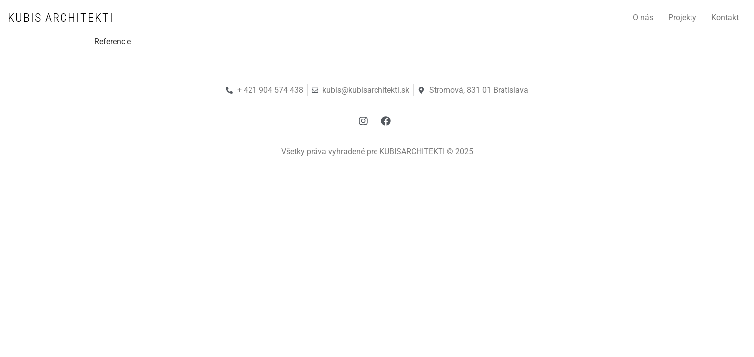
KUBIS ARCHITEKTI (61, 18)
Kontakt (725, 17)
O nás (643, 17)
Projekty (682, 17)
